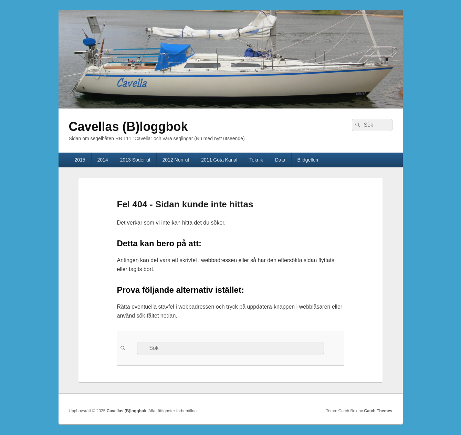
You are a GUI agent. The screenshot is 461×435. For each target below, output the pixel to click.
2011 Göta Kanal (219, 160)
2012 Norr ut (176, 160)
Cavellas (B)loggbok (128, 127)
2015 (79, 160)
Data (280, 160)
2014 (102, 160)
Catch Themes (378, 410)
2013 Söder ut (135, 160)
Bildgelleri (307, 160)
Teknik (256, 160)
